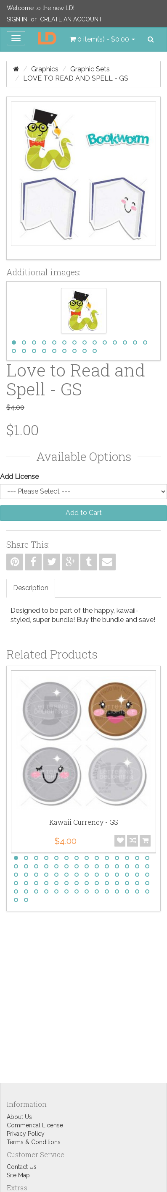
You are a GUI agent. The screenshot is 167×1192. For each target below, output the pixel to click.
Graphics (44, 69)
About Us (19, 1117)
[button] (102, 39)
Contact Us (22, 1166)
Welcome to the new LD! (40, 8)
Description (30, 588)
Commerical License (35, 1125)
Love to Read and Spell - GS (75, 78)
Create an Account (71, 19)
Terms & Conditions (34, 1142)
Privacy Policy (26, 1133)
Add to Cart (84, 513)
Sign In (17, 19)
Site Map (18, 1175)
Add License (19, 477)
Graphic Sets (90, 69)
